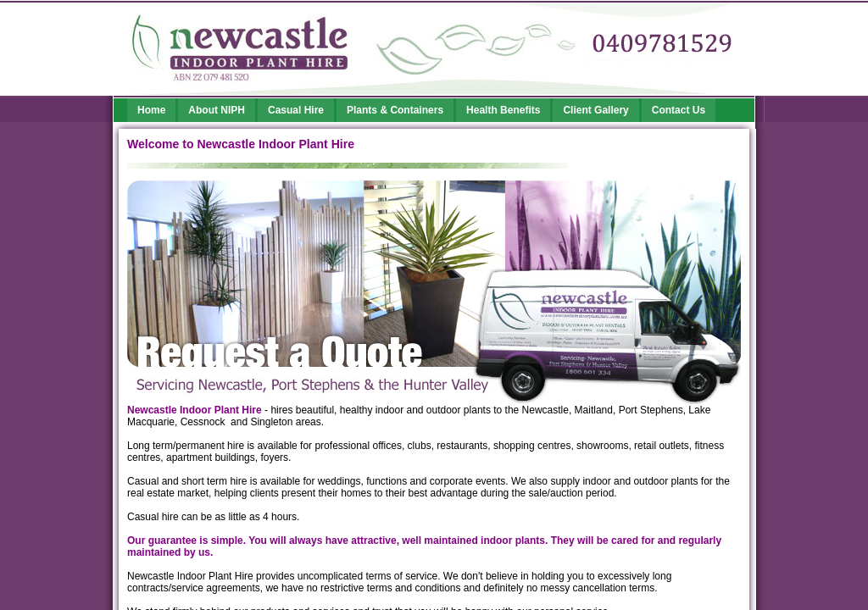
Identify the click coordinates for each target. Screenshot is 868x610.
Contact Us (678, 110)
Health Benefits (503, 110)
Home (151, 110)
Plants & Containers (395, 110)
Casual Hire (296, 110)
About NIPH (216, 110)
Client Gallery (595, 110)
